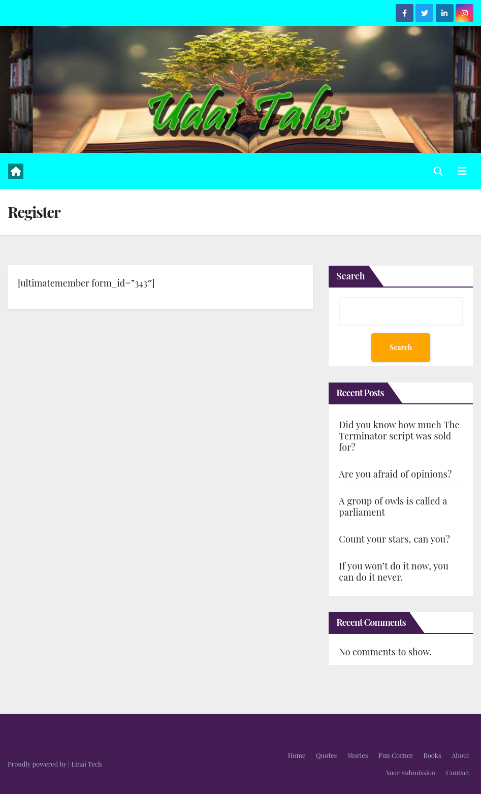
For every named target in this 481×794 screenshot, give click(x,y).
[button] (438, 171)
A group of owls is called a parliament (393, 506)
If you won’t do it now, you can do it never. (393, 571)
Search (350, 276)
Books (432, 755)
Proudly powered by (38, 763)
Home (297, 755)
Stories (357, 755)
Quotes (326, 755)
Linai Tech (86, 763)
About (460, 755)
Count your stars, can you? (394, 539)
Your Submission (411, 772)
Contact (457, 772)
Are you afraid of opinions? (395, 474)
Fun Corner (395, 755)
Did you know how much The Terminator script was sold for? (399, 436)
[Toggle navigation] (462, 171)
